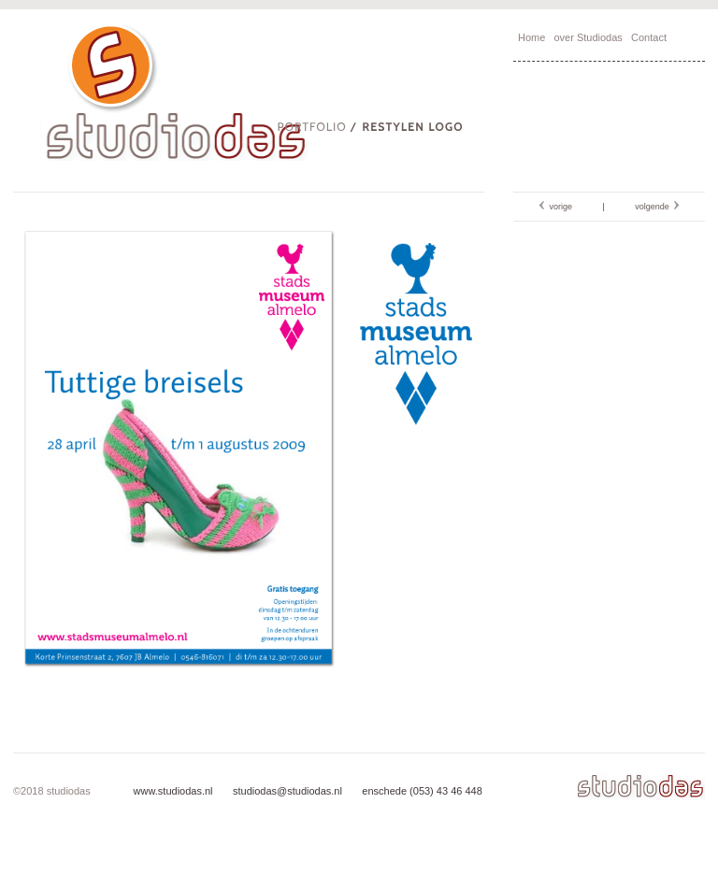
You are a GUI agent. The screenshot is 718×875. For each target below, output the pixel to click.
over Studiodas (587, 37)
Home (531, 37)
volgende (654, 206)
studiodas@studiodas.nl (286, 790)
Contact (649, 37)
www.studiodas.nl (173, 790)
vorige (558, 206)
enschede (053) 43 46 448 (420, 790)
